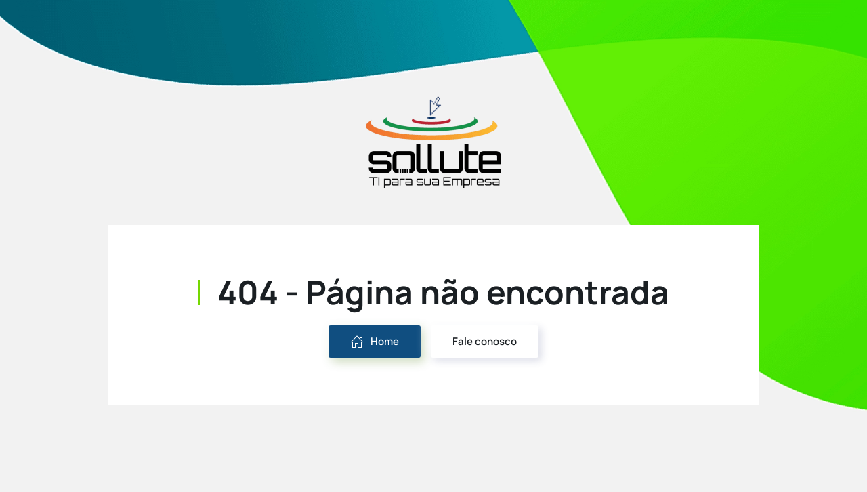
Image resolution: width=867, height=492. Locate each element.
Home (374, 341)
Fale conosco (484, 341)
